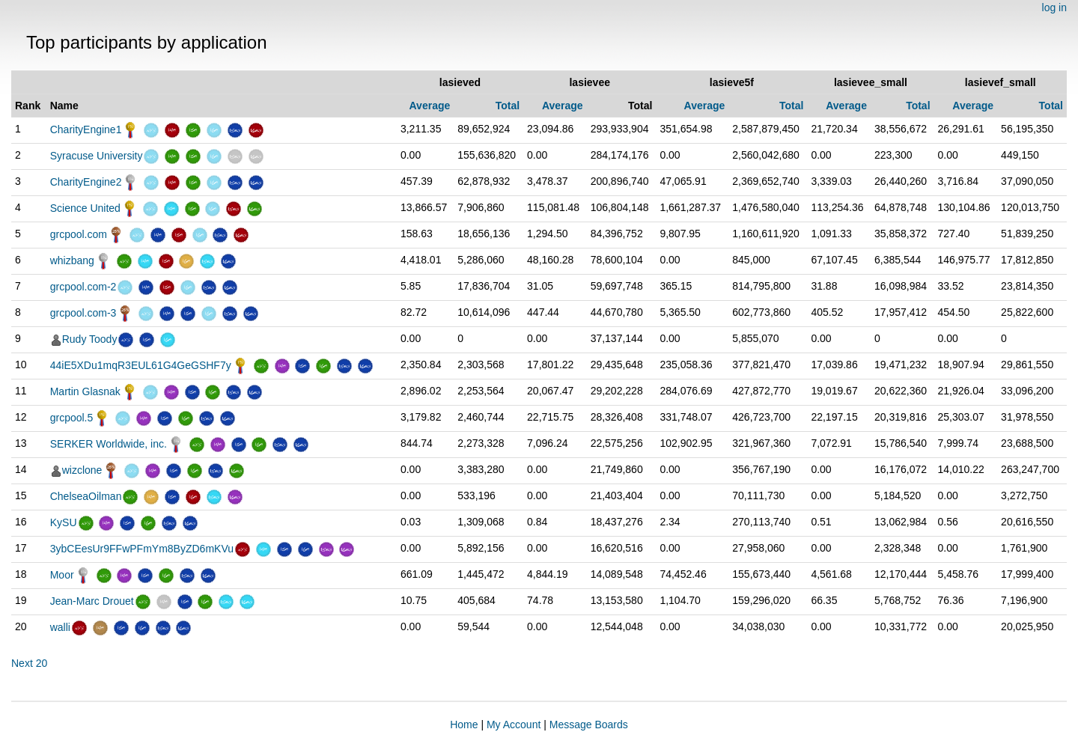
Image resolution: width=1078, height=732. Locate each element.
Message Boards (588, 725)
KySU (63, 522)
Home (464, 725)
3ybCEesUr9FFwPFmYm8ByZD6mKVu (142, 549)
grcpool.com (78, 234)
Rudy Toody (90, 339)
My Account (513, 725)
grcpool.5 (72, 418)
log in (1054, 7)
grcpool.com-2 (83, 287)
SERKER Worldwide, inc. (108, 444)
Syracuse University (96, 156)
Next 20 (29, 663)
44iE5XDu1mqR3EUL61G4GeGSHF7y (140, 365)
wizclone (82, 470)
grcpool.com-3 (83, 313)
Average (430, 106)
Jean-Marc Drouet (92, 601)
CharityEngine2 (86, 182)
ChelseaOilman (86, 496)
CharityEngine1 (86, 129)
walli (60, 627)
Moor (62, 575)
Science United (85, 208)
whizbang (72, 260)
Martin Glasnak (85, 391)
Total (508, 106)
